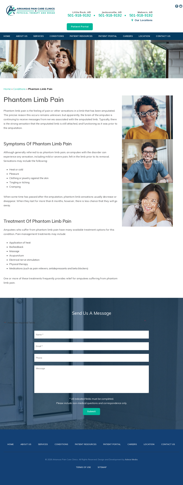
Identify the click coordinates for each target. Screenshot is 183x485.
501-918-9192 (79, 15)
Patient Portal (80, 26)
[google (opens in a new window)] (181, 5)
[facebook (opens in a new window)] (177, 5)
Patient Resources (81, 36)
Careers (128, 36)
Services (38, 36)
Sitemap (102, 467)
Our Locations (143, 20)
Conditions (57, 36)
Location (144, 36)
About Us (21, 36)
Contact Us (163, 36)
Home (7, 36)
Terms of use (83, 467)
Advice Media (131, 459)
